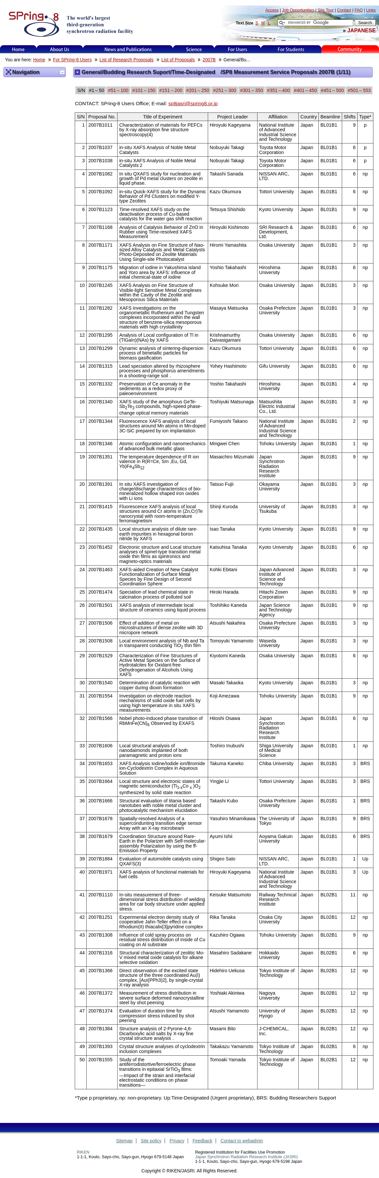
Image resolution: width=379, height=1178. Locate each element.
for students (291, 49)
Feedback (202, 1140)
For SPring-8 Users (72, 59)
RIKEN (83, 1152)
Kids (350, 49)
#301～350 (251, 90)
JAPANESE (361, 30)
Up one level (62, 72)
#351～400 (278, 90)
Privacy (177, 1140)
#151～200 (170, 90)
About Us (59, 49)
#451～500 (332, 90)
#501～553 (359, 90)
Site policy (151, 1140)
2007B (209, 59)
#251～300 (224, 90)
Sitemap (124, 1140)
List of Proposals (178, 59)
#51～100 (118, 90)
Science (193, 49)
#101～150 (143, 90)
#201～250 (197, 90)
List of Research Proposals (126, 59)
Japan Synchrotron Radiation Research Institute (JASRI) (246, 1157)
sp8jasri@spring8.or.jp (193, 103)
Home (18, 49)
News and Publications (128, 49)
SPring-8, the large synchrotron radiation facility (70, 24)
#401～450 (305, 90)
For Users (237, 49)
